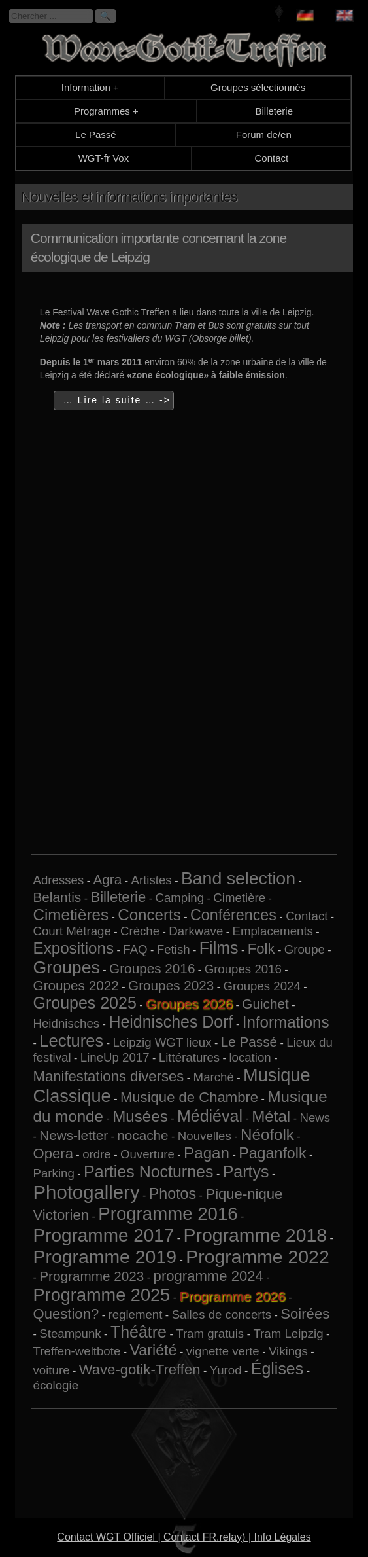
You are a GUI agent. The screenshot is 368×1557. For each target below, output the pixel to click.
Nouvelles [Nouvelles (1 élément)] (204, 1136)
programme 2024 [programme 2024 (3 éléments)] (208, 1276)
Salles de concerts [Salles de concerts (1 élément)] (221, 1314)
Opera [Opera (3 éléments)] (53, 1153)
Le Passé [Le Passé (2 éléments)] (249, 1041)
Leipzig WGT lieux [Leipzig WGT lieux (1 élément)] (161, 1042)
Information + (90, 87)
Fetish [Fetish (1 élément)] (173, 949)
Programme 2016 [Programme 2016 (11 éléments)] (167, 1214)
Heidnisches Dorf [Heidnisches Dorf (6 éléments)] (171, 1021)
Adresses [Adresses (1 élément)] (58, 880)
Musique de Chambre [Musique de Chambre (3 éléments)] (189, 1097)
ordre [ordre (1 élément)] (96, 1154)
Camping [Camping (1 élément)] (179, 897)
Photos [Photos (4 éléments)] (172, 1193)
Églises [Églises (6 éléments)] (277, 1368)
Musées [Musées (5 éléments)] (140, 1116)
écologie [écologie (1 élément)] (56, 1385)
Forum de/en (264, 134)
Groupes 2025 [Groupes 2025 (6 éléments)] (85, 1002)
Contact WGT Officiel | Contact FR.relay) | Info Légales (183, 1537)
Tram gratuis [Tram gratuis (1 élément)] (210, 1333)
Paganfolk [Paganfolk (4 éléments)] (272, 1153)
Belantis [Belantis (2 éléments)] (57, 896)
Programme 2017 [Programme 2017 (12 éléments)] (104, 1235)
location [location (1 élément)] (250, 1057)
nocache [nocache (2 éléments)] (142, 1135)
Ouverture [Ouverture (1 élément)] (147, 1154)
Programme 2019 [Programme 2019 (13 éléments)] (104, 1256)
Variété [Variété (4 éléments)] (153, 1350)
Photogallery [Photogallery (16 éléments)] (86, 1192)
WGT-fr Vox (103, 158)
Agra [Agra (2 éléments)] (107, 879)
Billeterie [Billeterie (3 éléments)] (118, 897)
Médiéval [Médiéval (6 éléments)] (210, 1116)
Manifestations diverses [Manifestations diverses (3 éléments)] (108, 1076)
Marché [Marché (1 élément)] (213, 1077)
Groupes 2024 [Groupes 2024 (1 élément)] (262, 986)
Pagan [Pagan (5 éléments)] (206, 1153)
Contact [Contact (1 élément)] (306, 916)
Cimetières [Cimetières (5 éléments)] (71, 914)
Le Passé (95, 134)
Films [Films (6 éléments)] (219, 948)
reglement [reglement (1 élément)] (135, 1314)
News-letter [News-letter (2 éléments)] (73, 1135)
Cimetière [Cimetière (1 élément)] (239, 897)
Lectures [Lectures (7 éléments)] (71, 1040)
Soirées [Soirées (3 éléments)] (304, 1314)
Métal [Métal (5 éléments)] (271, 1116)
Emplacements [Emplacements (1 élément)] (273, 931)
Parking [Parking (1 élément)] (54, 1173)
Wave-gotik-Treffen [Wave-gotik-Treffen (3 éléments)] (140, 1369)
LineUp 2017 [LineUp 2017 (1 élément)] (115, 1057)
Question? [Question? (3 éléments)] (66, 1314)
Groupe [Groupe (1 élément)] (304, 949)
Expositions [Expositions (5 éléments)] (73, 948)
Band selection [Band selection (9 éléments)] (238, 878)
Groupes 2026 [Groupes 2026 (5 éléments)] (189, 1003)
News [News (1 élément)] (314, 1117)
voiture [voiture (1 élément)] (51, 1370)
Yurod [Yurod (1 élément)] (226, 1370)
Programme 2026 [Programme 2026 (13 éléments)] (232, 1296)
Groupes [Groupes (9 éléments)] (66, 967)
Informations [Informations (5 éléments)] (286, 1022)
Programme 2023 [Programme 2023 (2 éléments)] (91, 1275)
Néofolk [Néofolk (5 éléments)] (267, 1134)
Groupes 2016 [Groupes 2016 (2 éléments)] (152, 968)
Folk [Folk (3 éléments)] (261, 948)
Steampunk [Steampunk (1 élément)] (70, 1333)
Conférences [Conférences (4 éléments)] (233, 914)
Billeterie (274, 110)
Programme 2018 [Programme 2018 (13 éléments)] (255, 1235)
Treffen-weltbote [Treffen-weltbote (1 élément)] (77, 1351)
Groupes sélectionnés (257, 87)
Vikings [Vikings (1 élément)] (288, 1351)
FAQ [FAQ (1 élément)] (135, 949)
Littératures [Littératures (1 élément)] (189, 1057)
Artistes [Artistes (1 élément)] (151, 880)
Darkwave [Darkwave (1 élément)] (196, 931)
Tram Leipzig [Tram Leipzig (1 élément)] (288, 1333)
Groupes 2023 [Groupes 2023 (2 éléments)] (171, 985)
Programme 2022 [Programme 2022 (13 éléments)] (257, 1256)
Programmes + (106, 110)
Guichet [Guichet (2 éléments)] (265, 1003)
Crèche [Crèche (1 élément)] (139, 931)
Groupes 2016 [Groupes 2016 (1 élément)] (243, 969)
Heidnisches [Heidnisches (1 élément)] (66, 1023)
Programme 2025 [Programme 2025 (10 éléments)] (102, 1295)
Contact (272, 158)
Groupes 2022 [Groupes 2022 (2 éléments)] (76, 985)
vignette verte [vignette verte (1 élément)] (222, 1351)
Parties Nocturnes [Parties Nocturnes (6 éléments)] (148, 1171)
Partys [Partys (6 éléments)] (246, 1171)
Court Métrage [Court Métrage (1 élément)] (72, 931)
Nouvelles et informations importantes (129, 196)
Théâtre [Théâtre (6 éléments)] (138, 1332)
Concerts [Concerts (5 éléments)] (149, 914)
